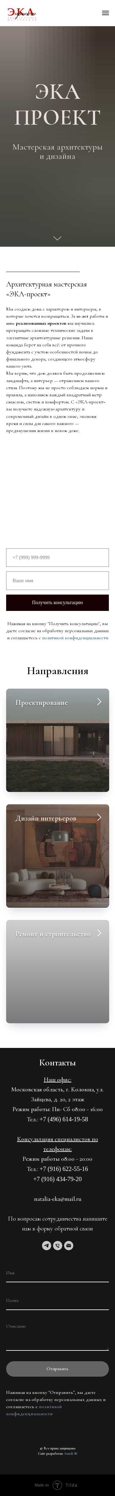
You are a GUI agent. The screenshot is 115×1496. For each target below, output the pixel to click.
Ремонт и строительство (53, 933)
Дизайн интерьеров (46, 818)
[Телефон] (57, 1245)
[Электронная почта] (68, 1245)
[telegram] (46, 1245)
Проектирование (41, 702)
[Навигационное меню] (105, 13)
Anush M (70, 1453)
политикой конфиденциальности (75, 638)
